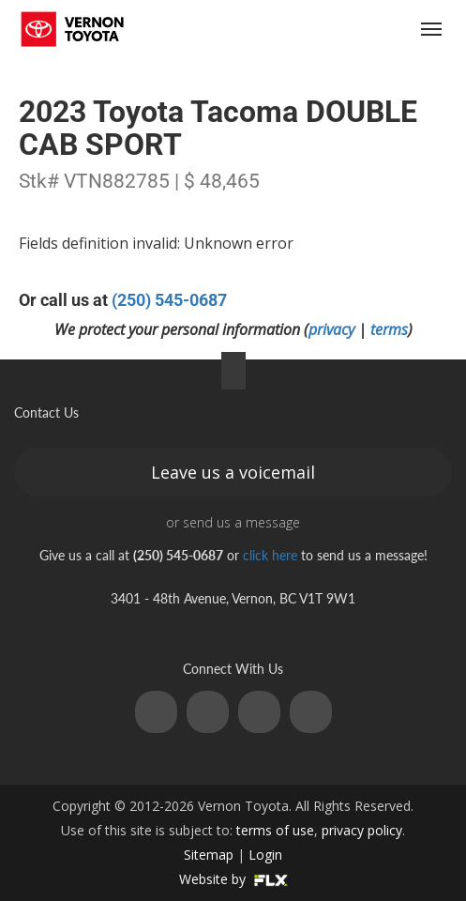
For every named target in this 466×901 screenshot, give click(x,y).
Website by (233, 879)
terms (389, 329)
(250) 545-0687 (322, 30)
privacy (331, 329)
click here (270, 555)
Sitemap (208, 854)
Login (265, 854)
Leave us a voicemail (233, 472)
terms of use (275, 830)
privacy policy (362, 830)
